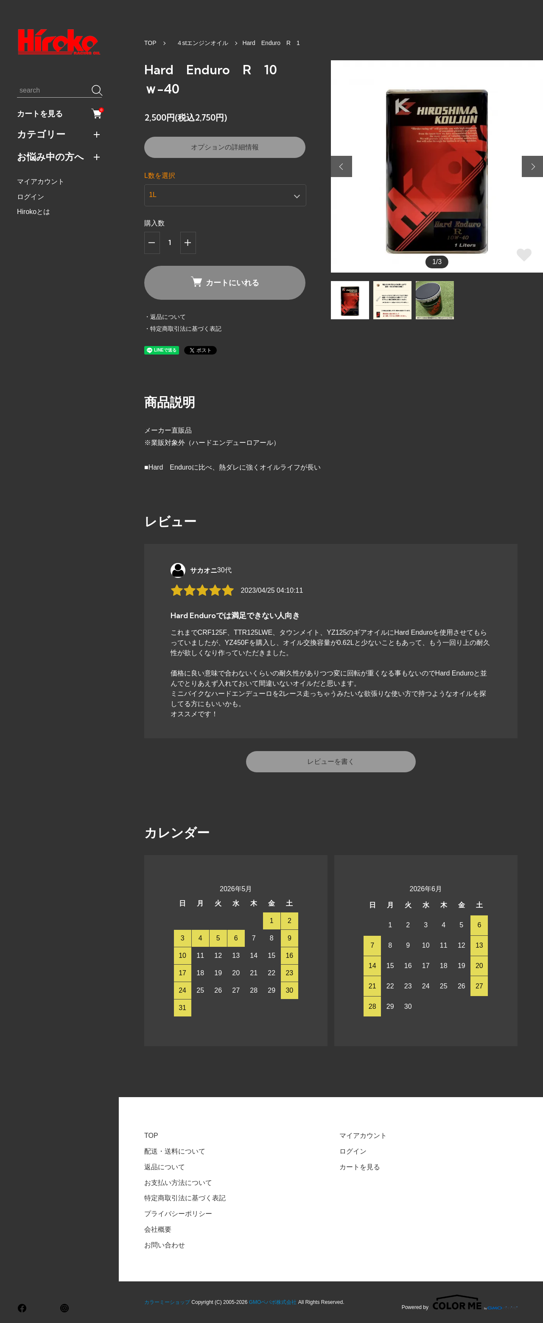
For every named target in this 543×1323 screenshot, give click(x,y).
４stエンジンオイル (200, 42)
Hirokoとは (33, 211)
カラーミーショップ (167, 1302)
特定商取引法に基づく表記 (185, 1198)
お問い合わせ (164, 1245)
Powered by (460, 1302)
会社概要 (157, 1229)
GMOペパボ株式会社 (273, 1302)
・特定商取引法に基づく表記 (182, 328)
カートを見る (59, 113)
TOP (150, 42)
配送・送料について (174, 1151)
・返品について (165, 316)
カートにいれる (225, 282)
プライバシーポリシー (178, 1213)
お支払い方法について (178, 1182)
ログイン (30, 196)
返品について (164, 1167)
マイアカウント (40, 181)
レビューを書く (331, 761)
